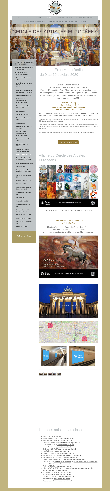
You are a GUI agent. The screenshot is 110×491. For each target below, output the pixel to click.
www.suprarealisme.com (62, 462)
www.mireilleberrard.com (65, 445)
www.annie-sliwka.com (62, 479)
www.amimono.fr (57, 436)
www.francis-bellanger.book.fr (69, 443)
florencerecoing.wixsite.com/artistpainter (57, 474)
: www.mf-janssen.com (70, 457)
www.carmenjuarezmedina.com (74, 460)
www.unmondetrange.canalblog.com (69, 455)
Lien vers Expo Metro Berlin (68, 142)
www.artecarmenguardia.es (66, 453)
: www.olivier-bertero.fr (63, 447)
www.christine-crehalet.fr (67, 449)
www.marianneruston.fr (66, 477)
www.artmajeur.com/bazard (63, 440)
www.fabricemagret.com (64, 464)
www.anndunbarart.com (62, 451)
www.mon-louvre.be (67, 438)
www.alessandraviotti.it (65, 481)
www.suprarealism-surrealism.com (86, 462)
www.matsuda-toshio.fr (64, 466)
